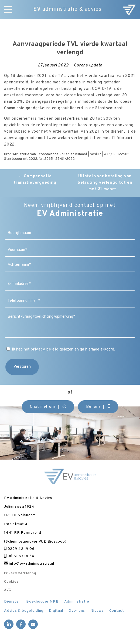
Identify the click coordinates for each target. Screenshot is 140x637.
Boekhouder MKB (42, 601)
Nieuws (97, 610)
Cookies (11, 582)
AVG (7, 590)
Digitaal (56, 610)
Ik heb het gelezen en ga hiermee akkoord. (63, 349)
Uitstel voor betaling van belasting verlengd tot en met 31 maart (105, 183)
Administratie (76, 601)
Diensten (12, 601)
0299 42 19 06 (19, 549)
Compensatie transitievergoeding (35, 179)
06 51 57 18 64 (19, 556)
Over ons (77, 610)
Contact (116, 610)
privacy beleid (45, 349)
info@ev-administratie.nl (29, 563)
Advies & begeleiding (23, 610)
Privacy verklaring (20, 573)
